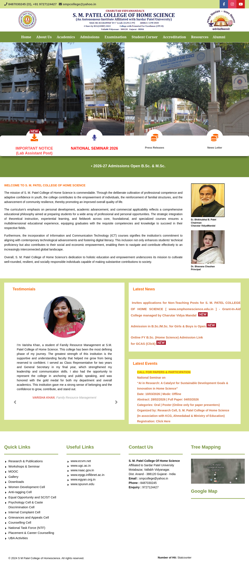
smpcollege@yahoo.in (153, 476)
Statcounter (184, 555)
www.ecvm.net (81, 459)
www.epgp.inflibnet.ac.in (88, 473)
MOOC (13, 469)
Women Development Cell (26, 485)
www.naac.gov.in (82, 468)
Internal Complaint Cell (24, 510)
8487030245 (148, 481)
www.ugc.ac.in (81, 464)
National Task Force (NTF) (26, 526)
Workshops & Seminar (24, 464)
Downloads (16, 480)
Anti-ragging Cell (20, 490)
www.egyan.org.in (83, 477)
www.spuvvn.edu (82, 482)
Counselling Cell (19, 521)
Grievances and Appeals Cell (28, 516)
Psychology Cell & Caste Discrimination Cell (25, 503)
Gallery (13, 475)
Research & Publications (25, 459)
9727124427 (150, 485)
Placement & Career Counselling (31, 531)
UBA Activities (18, 536)
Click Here (163, 419)
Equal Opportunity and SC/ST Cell (32, 495)
